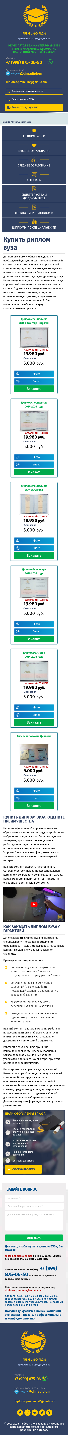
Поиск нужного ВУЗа (23, 99)
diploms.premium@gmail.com (26, 82)
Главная (6, 122)
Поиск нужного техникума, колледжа (27, 91)
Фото (36, 373)
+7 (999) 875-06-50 (24, 62)
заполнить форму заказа (18, 1259)
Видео (36, 381)
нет (36, 798)
